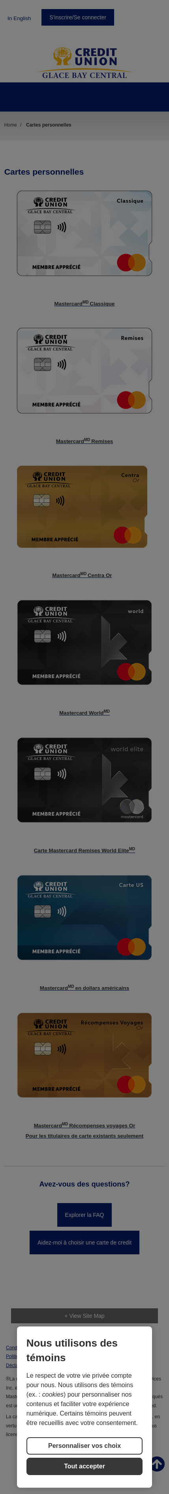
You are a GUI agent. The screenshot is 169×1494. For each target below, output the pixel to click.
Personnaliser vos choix (84, 1445)
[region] (84, 1407)
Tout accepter (84, 1466)
